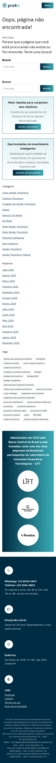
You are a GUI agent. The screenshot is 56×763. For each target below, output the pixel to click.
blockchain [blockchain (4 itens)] (40, 359)
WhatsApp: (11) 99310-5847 (21, 581)
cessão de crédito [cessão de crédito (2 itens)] (11, 363)
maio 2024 (8, 320)
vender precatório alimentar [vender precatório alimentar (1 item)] (36, 419)
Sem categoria (10, 243)
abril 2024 (7, 326)
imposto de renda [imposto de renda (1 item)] (44, 389)
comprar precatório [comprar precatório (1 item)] (12, 367)
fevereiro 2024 (10, 331)
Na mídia (7, 220)
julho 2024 (8, 309)
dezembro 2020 (11, 343)
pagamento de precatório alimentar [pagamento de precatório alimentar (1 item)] (19, 398)
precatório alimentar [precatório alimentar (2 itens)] (26, 406)
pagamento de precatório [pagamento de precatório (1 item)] (33, 393)
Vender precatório (28, 126)
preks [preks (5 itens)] (26, 415)
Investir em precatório (28, 172)
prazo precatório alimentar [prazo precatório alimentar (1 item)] (39, 402)
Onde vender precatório (15, 226)
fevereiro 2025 (10, 286)
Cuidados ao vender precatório (19, 204)
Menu (47, 5)
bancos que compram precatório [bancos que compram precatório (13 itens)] (18, 359)
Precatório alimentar (13, 237)
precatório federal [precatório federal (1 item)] (12, 415)
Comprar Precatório (12, 198)
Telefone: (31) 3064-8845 (20, 585)
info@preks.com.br (15, 620)
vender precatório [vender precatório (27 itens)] (11, 419)
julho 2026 (8, 269)
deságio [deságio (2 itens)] (38, 372)
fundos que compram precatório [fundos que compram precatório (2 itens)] (18, 389)
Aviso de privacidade (16, 706)
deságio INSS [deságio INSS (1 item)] (32, 376)
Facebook (10, 694)
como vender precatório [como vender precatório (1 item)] (34, 363)
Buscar (46, 66)
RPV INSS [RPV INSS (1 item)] (37, 415)
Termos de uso (12, 702)
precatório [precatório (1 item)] (8, 406)
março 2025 (8, 281)
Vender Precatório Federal (16, 254)
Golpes (5, 209)
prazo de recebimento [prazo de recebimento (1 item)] (13, 402)
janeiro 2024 (9, 337)
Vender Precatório (12, 249)
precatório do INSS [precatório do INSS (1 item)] (39, 411)
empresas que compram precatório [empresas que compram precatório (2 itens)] (19, 385)
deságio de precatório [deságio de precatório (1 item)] (13, 376)
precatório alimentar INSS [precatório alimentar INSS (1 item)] (15, 411)
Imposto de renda (12, 215)
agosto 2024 (9, 303)
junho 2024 (8, 314)
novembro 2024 (10, 292)
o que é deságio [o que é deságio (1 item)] (10, 393)
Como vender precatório (15, 192)
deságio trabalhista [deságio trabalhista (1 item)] (12, 380)
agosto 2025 (9, 275)
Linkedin (9, 698)
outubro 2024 (9, 298)
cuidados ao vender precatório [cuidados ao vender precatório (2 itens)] (17, 372)
